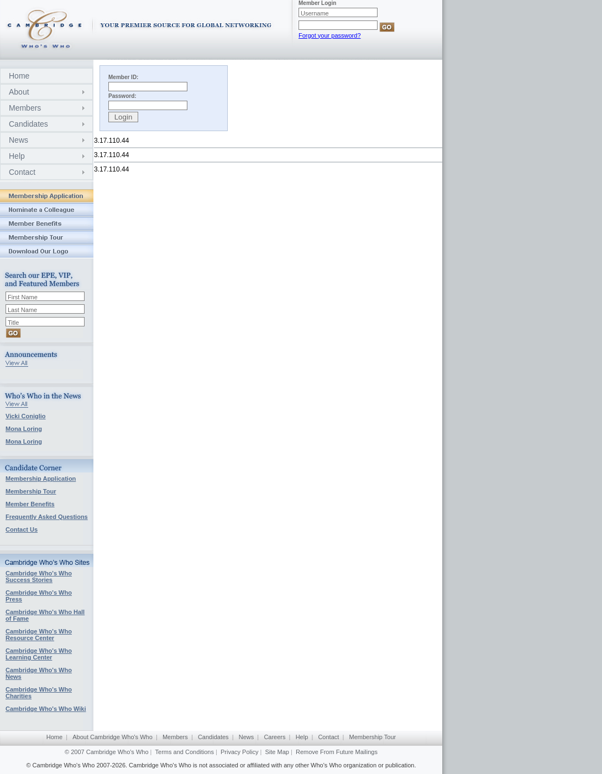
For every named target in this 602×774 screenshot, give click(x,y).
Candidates (28, 124)
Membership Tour (31, 491)
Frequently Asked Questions (47, 516)
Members (25, 107)
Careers (274, 737)
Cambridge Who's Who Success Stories (39, 576)
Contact (22, 172)
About (19, 91)
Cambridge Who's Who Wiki (46, 708)
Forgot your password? (330, 35)
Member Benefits (30, 504)
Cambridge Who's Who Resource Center (39, 634)
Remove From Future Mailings (337, 752)
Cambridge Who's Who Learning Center (39, 654)
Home (19, 75)
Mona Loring (24, 428)
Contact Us (22, 529)
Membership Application (41, 478)
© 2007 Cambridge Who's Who (106, 752)
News (18, 140)
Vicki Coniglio (26, 416)
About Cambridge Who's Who (112, 737)
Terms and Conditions (184, 752)
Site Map (277, 752)
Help (17, 156)
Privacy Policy (239, 752)
